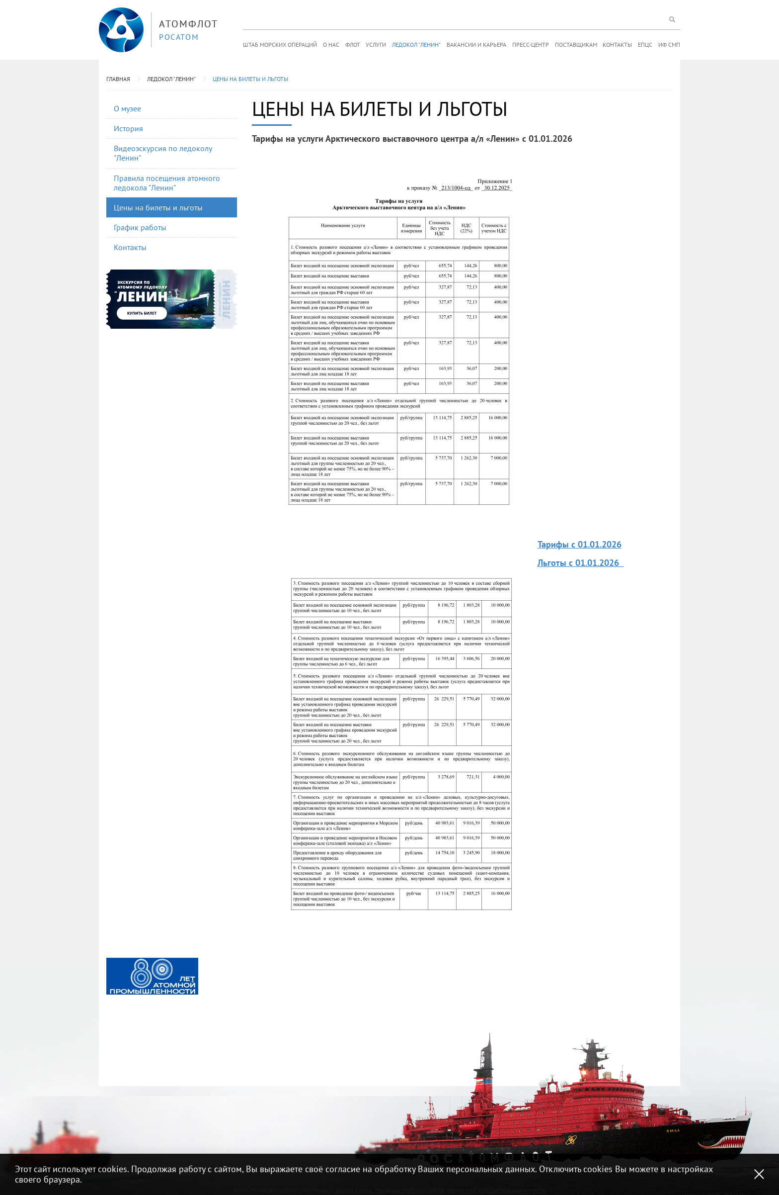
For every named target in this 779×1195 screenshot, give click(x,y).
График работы (140, 227)
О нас (331, 44)
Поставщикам (576, 44)
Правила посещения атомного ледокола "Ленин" (167, 182)
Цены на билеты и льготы (250, 79)
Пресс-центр (530, 44)
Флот (352, 44)
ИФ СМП (669, 44)
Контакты (617, 44)
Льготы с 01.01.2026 (580, 562)
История (128, 128)
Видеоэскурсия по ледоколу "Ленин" (163, 153)
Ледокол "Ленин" (416, 44)
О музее (127, 108)
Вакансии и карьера (476, 44)
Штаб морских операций (280, 44)
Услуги (376, 44)
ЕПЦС (645, 44)
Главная (118, 79)
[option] (152, 976)
